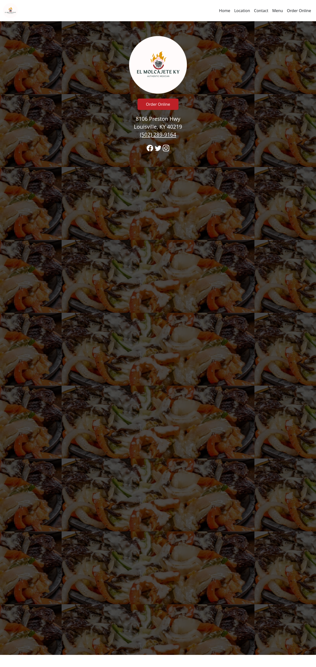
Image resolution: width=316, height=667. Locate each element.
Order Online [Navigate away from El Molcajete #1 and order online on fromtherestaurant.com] (299, 10)
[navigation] (158, 10)
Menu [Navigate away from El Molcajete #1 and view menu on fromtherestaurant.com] (277, 10)
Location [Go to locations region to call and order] (242, 10)
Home (224, 10)
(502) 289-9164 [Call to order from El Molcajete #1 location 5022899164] (158, 134)
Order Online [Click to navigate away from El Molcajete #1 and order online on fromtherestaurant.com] (158, 104)
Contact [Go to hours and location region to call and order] (261, 10)
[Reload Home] (10, 10)
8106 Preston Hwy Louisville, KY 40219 (158, 126)
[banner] (158, 338)
